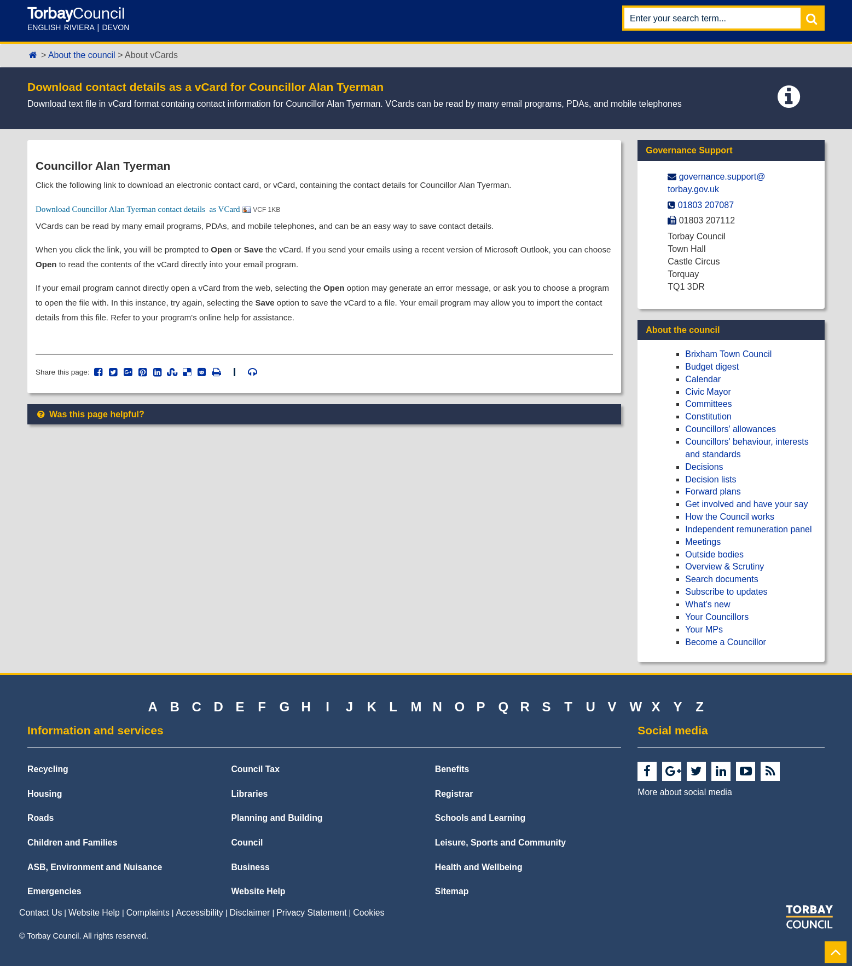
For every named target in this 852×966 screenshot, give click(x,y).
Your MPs (704, 629)
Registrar (454, 793)
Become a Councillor (725, 642)
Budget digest (712, 366)
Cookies (368, 912)
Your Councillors (717, 617)
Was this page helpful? (90, 423)
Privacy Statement (311, 912)
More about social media (684, 792)
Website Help (258, 891)
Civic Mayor (708, 391)
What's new (707, 604)
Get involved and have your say (746, 504)
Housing (44, 793)
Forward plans (712, 491)
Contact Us (40, 912)
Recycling (47, 769)
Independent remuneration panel (748, 529)
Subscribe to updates (726, 591)
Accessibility (199, 912)
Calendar (703, 379)
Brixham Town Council (728, 354)
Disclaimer (250, 912)
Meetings (703, 542)
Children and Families (72, 842)
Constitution (708, 416)
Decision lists (710, 479)
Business (250, 867)
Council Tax (255, 769)
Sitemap (452, 891)
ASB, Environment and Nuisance (94, 867)
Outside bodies (714, 554)
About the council (81, 55)
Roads (40, 818)
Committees (708, 404)
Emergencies (54, 891)
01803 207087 (706, 205)
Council (247, 842)
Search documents (721, 579)
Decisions (704, 467)
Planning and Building (276, 818)
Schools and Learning (480, 818)
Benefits (452, 769)
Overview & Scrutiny (724, 566)
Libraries (249, 793)
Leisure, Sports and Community (500, 842)
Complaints (148, 912)
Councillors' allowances (730, 429)
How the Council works (729, 516)
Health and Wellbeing (479, 867)
